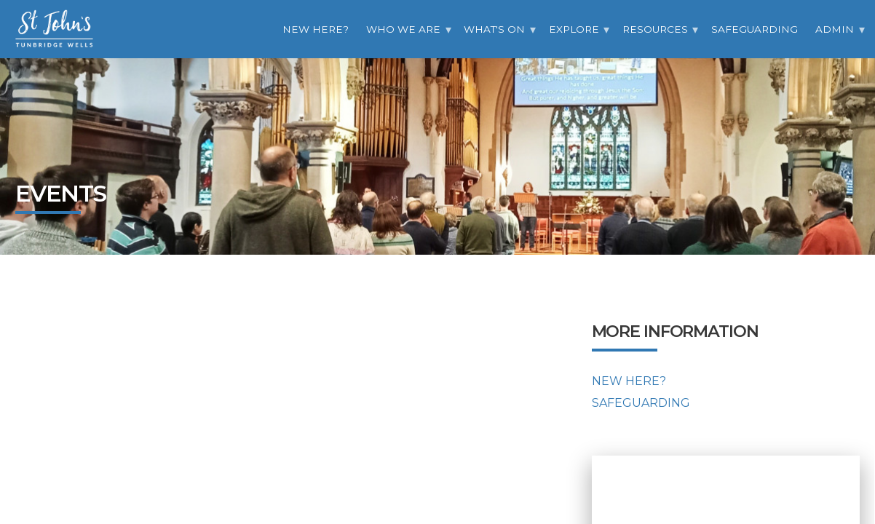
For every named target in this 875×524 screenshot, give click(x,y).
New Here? (315, 29)
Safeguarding (754, 29)
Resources (655, 29)
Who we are (403, 29)
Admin (834, 29)
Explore (574, 29)
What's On (494, 29)
